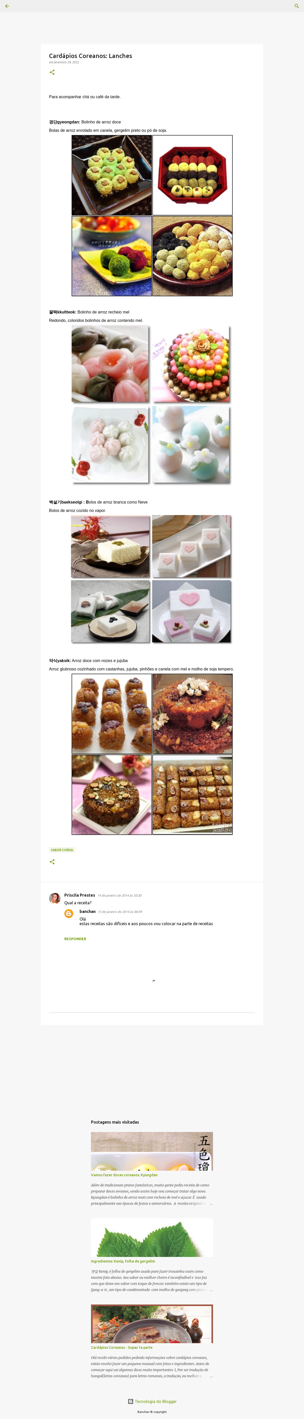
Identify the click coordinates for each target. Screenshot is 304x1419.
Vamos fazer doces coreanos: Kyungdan (124, 1175)
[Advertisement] (152, 1068)
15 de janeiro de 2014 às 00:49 (120, 911)
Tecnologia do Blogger (152, 1401)
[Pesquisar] (21, 6)
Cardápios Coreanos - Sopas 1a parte (122, 1347)
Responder (75, 939)
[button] (52, 72)
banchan (88, 911)
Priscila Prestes (79, 895)
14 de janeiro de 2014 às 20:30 (119, 895)
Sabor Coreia (62, 850)
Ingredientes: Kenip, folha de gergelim (123, 1261)
